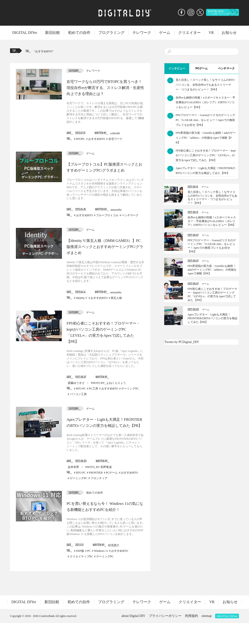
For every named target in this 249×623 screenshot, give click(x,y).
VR (211, 33)
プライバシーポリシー (165, 616)
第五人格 (116, 298)
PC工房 (93, 388)
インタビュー (176, 68)
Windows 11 (101, 550)
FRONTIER (96, 472)
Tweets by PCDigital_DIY (181, 342)
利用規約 (191, 616)
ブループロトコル (107, 215)
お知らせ (229, 33)
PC (89, 550)
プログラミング (111, 33)
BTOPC (80, 139)
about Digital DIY (133, 616)
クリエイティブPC (81, 556)
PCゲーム (112, 472)
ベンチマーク (130, 215)
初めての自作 (79, 33)
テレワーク (141, 33)
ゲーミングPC (130, 388)
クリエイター (189, 33)
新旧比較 (52, 33)
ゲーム (164, 33)
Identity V (82, 298)
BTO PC (81, 388)
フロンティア (99, 478)
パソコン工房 (78, 394)
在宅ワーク (115, 139)
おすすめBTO (43, 51)
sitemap (207, 616)
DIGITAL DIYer (24, 33)
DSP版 (80, 550)
